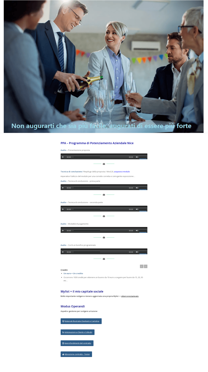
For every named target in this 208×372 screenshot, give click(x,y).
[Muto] (137, 157)
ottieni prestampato (130, 296)
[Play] (63, 157)
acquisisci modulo (122, 171)
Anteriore (141, 266)
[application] (104, 156)
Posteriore (145, 266)
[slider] (87, 157)
